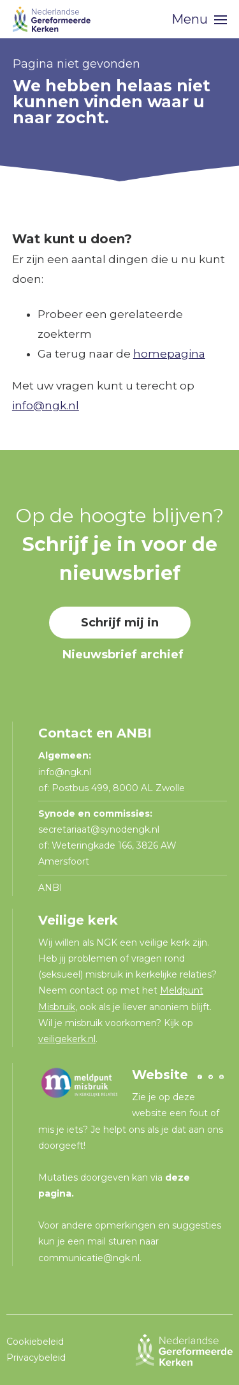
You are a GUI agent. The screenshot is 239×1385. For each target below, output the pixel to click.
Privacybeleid (36, 1357)
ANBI (50, 887)
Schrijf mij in (120, 623)
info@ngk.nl (45, 405)
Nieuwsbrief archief (123, 654)
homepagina (169, 353)
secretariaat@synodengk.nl (98, 829)
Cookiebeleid (35, 1341)
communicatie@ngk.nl (89, 1258)
